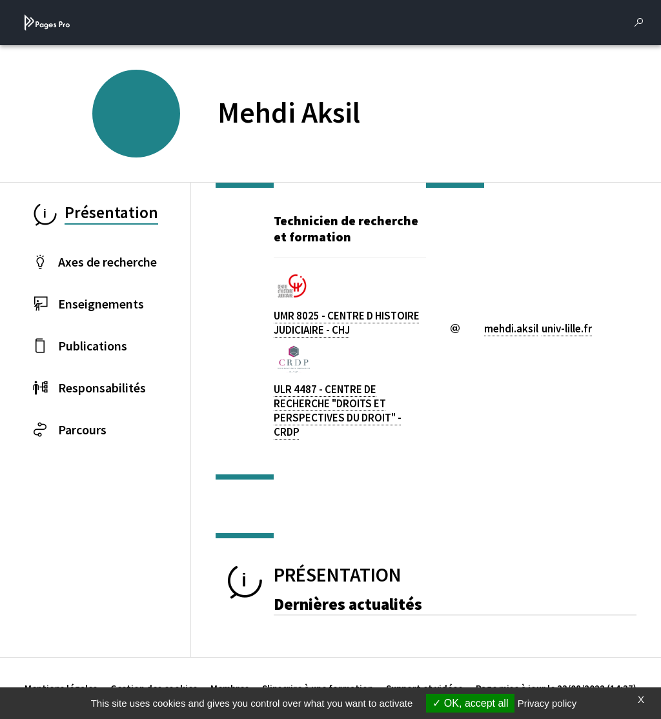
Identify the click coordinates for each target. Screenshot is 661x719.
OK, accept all (470, 703)
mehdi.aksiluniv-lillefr (538, 328)
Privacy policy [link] (547, 703)
